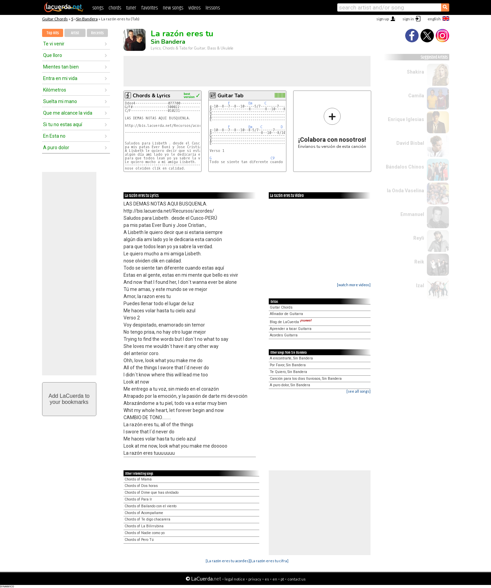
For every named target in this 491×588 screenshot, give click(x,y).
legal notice (235, 579)
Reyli (418, 238)
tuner (131, 8)
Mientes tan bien (61, 67)
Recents (97, 33)
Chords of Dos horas (141, 486)
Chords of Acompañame (144, 513)
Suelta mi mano (60, 101)
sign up (382, 18)
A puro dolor (56, 147)
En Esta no (54, 136)
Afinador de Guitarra (286, 314)
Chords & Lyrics (151, 95)
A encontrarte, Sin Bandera (291, 358)
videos (194, 8)
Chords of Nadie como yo (145, 533)
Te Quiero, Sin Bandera (288, 372)
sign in (408, 18)
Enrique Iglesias (406, 119)
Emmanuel (412, 214)
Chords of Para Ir (138, 499)
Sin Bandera (87, 18)
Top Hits (52, 33)
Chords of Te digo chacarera (147, 519)
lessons (213, 8)
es (267, 579)
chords (115, 8)
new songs (173, 8)
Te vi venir (53, 43)
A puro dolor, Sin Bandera (290, 385)
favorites (149, 8)
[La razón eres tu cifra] (269, 560)
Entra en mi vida (60, 78)
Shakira (415, 72)
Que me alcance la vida (67, 113)
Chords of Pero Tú (139, 539)
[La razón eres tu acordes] (228, 560)
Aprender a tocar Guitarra (290, 329)
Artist (75, 33)
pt (282, 579)
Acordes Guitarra (284, 335)
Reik (419, 261)
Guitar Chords (55, 18)
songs (97, 8)
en (274, 579)
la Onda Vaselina (405, 190)
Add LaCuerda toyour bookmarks (69, 399)
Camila (416, 95)
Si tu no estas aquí (62, 124)
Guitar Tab (230, 95)
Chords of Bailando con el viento (150, 506)
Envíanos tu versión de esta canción (332, 128)
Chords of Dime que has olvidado (151, 492)
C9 (272, 158)
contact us (296, 579)
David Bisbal (410, 143)
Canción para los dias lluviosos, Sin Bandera (306, 378)
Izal (420, 285)
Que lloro (52, 55)
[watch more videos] (354, 284)
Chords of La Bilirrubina (144, 526)
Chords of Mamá (138, 479)
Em (250, 103)
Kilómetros (54, 90)
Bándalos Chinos (405, 167)
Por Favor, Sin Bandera (288, 365)
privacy (254, 579)
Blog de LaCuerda (291, 322)
